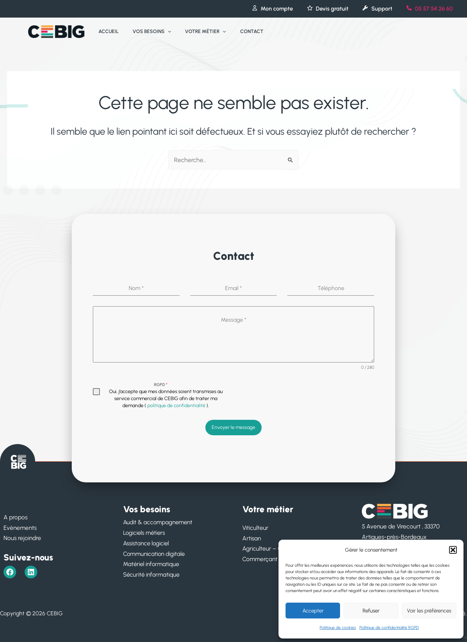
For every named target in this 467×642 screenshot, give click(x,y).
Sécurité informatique (152, 573)
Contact (237, 31)
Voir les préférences (429, 611)
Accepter (313, 611)
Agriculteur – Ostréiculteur (277, 547)
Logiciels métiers (145, 531)
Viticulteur (255, 526)
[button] (452, 549)
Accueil (106, 31)
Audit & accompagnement (158, 521)
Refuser (371, 611)
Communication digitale (154, 552)
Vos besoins (145, 32)
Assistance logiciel (146, 541)
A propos (15, 515)
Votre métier (194, 32)
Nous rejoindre (22, 536)
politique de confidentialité (176, 406)
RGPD (160, 384)
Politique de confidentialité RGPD (389, 627)
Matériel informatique (151, 562)
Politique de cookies (338, 627)
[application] (161, 32)
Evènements (20, 526)
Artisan (251, 536)
